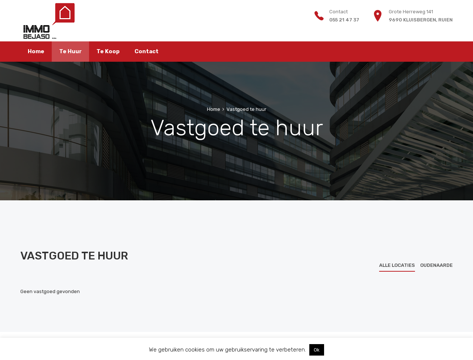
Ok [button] (317, 350)
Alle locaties (397, 265)
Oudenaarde (436, 265)
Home (213, 109)
